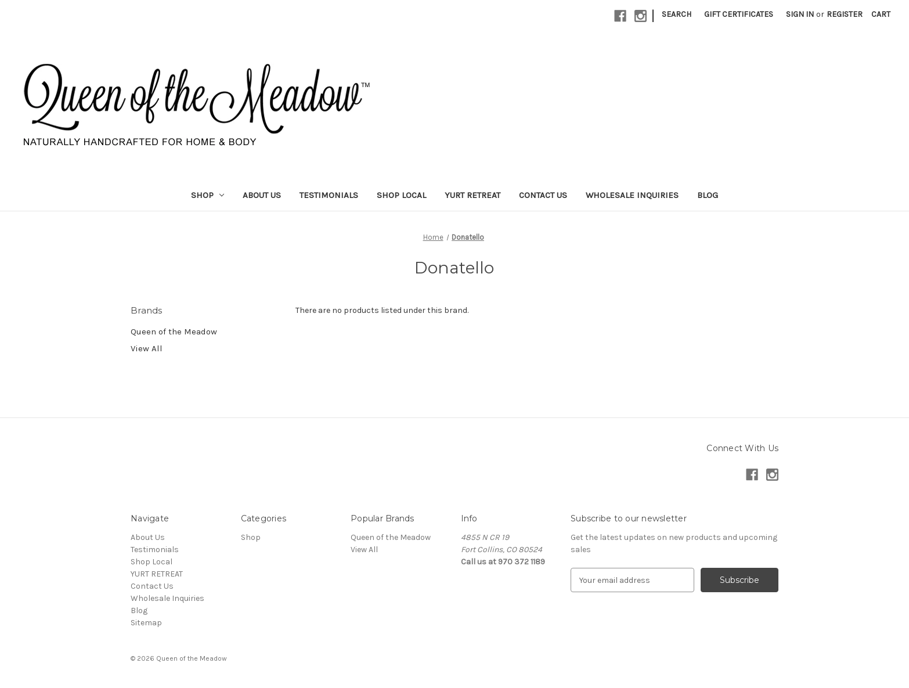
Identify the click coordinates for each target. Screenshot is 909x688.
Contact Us (543, 195)
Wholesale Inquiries (632, 195)
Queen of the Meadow (174, 331)
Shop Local (401, 195)
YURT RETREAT (472, 195)
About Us (262, 195)
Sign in (800, 14)
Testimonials (329, 195)
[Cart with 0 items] (881, 14)
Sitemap (146, 623)
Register (845, 14)
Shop (208, 195)
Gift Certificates (738, 14)
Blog (707, 195)
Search (676, 14)
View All (147, 348)
